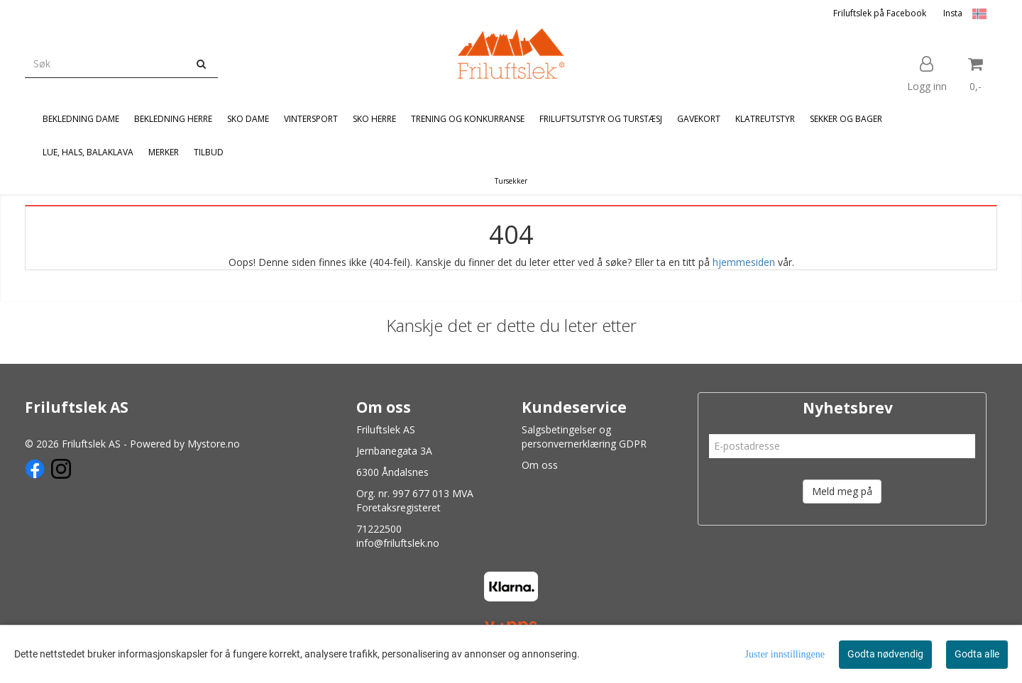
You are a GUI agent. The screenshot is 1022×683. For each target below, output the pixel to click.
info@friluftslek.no (397, 543)
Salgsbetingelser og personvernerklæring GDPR (584, 436)
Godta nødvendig (885, 654)
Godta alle (977, 654)
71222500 (379, 528)
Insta (952, 13)
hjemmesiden (744, 262)
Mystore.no (213, 443)
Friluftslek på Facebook (879, 13)
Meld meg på (842, 491)
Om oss (540, 465)
